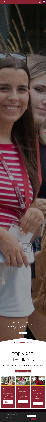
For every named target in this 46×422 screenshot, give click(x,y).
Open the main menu (44, 2)
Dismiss (33, 419)
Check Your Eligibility (7, 402)
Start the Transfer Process (38, 403)
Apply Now (23, 333)
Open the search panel (40, 2)
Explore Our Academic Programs (23, 371)
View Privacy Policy (31, 415)
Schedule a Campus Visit (22, 401)
